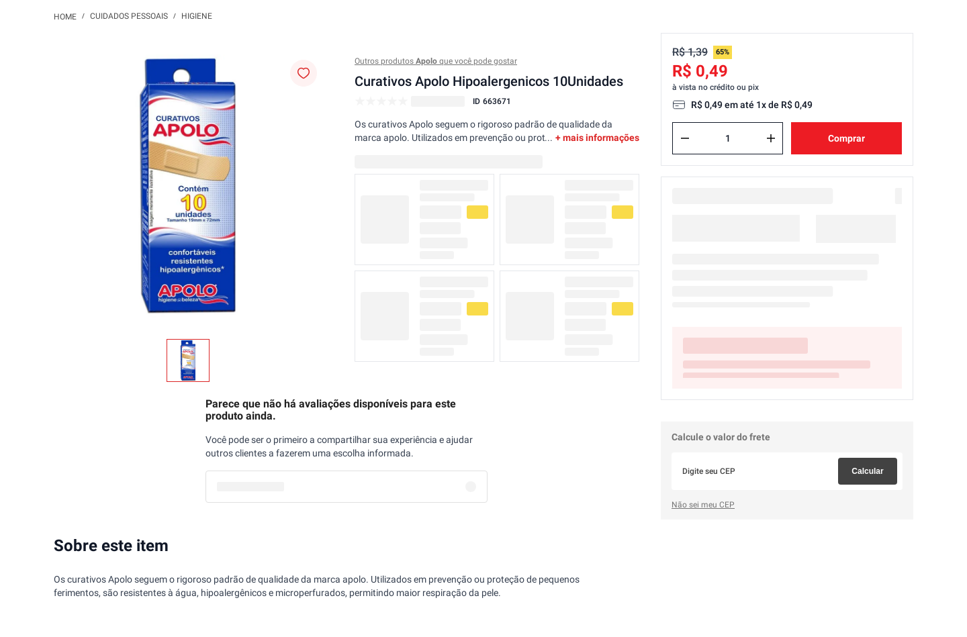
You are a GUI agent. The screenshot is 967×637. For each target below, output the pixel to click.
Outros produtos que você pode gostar (436, 61)
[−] (685, 138)
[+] (771, 138)
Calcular (867, 471)
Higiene (196, 16)
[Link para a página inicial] (65, 16)
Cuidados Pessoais (129, 16)
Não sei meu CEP (703, 505)
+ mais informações (597, 137)
